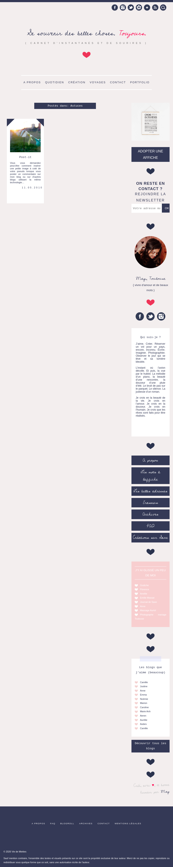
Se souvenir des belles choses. (86, 33)
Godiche (144, 585)
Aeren (143, 715)
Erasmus (150, 502)
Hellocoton (139, 7)
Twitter (131, 7)
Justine (143, 686)
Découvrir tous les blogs (150, 746)
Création (76, 82)
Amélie (143, 593)
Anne (142, 606)
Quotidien (54, 82)
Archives (150, 514)
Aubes (143, 724)
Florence (144, 589)
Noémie (144, 699)
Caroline (144, 707)
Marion (143, 703)
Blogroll (67, 823)
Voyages (98, 82)
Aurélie (143, 720)
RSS (155, 7)
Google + (147, 7)
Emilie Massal (147, 597)
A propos (32, 82)
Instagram (123, 7)
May (165, 791)
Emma (143, 694)
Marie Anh (145, 711)
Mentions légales (128, 823)
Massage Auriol (148, 610)
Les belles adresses (150, 491)
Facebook (115, 7)
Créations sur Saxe (150, 537)
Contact (118, 82)
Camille (144, 682)
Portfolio (140, 82)
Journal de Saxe (148, 602)
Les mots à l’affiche (150, 475)
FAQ (150, 526)
